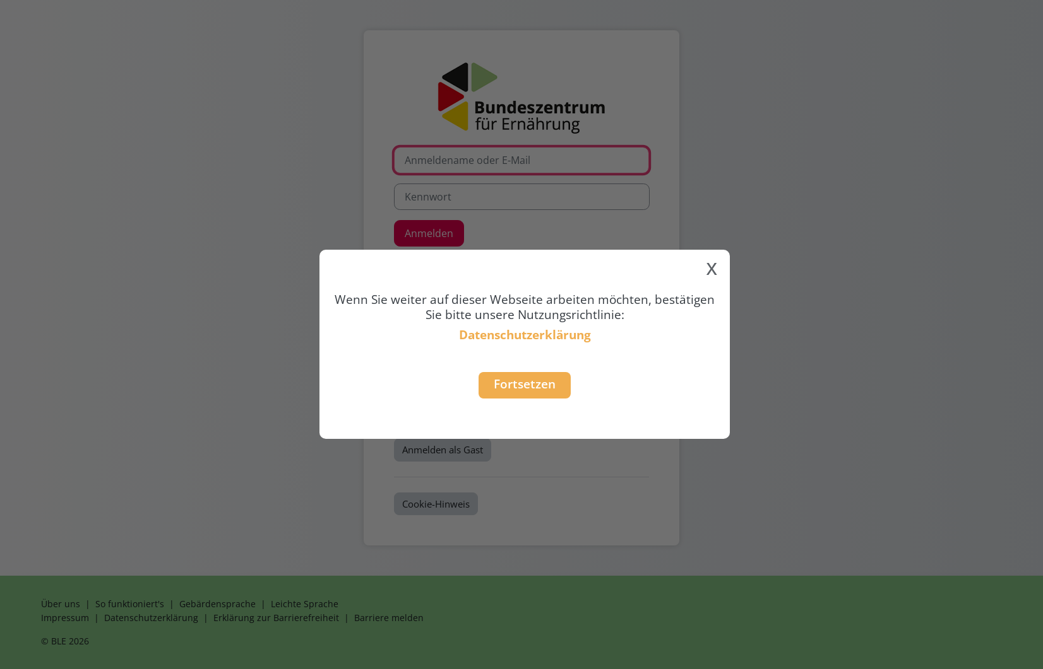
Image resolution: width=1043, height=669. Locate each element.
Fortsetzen (525, 383)
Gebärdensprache (217, 604)
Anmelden (429, 233)
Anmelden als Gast (442, 449)
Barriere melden (389, 618)
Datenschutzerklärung (525, 334)
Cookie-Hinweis (436, 503)
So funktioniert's (129, 604)
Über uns (60, 604)
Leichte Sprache (304, 604)
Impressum (65, 618)
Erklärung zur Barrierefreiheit (276, 618)
